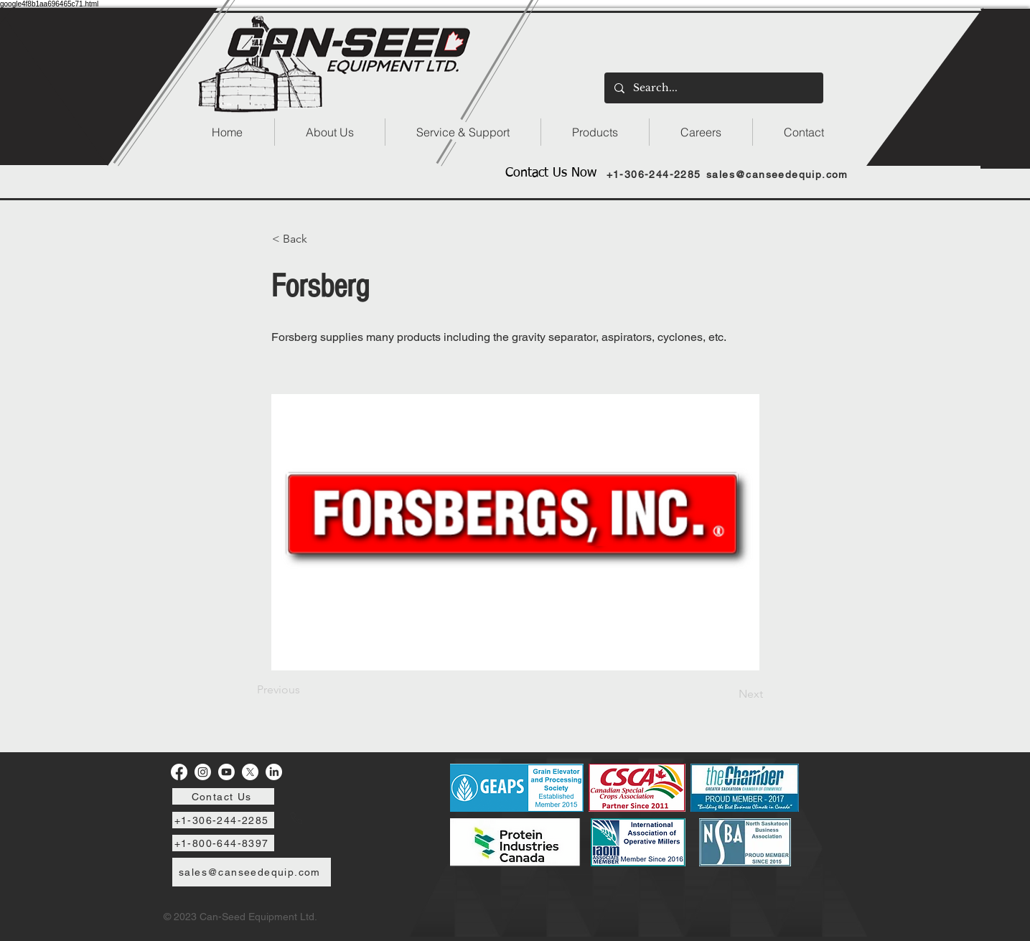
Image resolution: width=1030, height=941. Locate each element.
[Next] (727, 694)
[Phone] (296, 818)
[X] (250, 772)
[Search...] (713, 87)
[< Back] (319, 239)
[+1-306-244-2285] (655, 174)
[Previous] (304, 689)
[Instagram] (203, 772)
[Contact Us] (223, 796)
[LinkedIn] (274, 772)
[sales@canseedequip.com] (779, 174)
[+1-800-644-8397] (223, 843)
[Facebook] (179, 772)
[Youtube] (226, 772)
